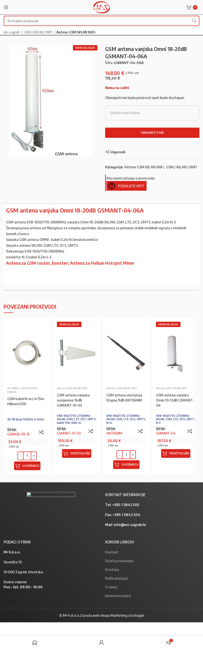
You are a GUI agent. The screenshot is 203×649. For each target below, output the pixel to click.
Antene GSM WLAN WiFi (75, 32)
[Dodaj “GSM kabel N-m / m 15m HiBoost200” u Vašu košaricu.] (27, 465)
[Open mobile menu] (6, 7)
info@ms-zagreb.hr (130, 524)
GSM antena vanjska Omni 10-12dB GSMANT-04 (175, 400)
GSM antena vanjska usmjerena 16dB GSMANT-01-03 (73, 400)
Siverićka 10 (13, 562)
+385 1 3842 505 (125, 504)
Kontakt (112, 552)
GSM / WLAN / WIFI (38, 32)
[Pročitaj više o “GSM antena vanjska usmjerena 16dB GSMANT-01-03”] (76, 453)
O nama (111, 587)
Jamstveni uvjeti (118, 595)
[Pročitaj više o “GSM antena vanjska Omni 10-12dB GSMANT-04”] (175, 453)
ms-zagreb (12, 32)
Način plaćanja (116, 578)
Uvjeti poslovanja (119, 561)
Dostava (112, 569)
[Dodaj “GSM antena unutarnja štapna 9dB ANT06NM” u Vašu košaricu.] (126, 464)
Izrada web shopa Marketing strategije (113, 615)
